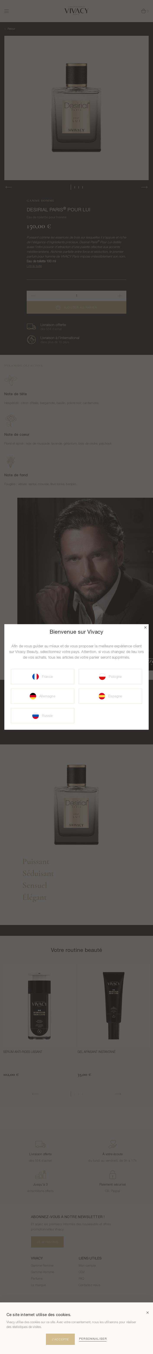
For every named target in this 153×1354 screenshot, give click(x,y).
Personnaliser (93, 1338)
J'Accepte (60, 1339)
